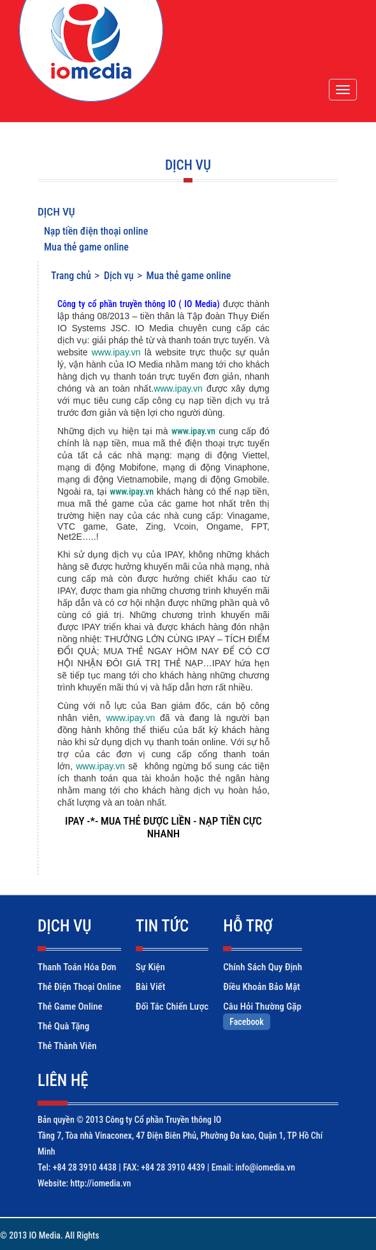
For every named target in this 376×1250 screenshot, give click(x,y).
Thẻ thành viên (67, 1046)
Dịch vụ (56, 211)
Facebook (246, 1022)
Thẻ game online (70, 1006)
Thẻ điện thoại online (79, 986)
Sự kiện (150, 967)
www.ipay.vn (116, 352)
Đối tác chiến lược (172, 1006)
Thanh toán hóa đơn (77, 967)
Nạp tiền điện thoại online (96, 231)
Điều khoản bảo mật (261, 986)
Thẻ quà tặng (63, 1026)
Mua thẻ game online (86, 247)
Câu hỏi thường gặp (262, 1006)
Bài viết (150, 986)
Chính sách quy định (262, 967)
